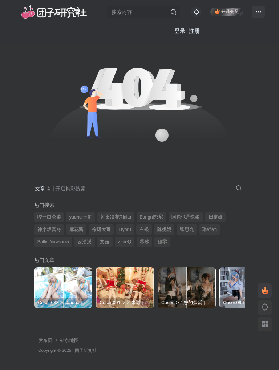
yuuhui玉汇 (80, 217)
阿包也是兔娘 (185, 217)
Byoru (125, 229)
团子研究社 (86, 350)
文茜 (104, 241)
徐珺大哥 (101, 229)
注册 (175, 31)
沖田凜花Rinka (116, 217)
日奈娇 (216, 217)
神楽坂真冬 (49, 229)
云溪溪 (84, 241)
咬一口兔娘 (49, 217)
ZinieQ (124, 241)
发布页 (45, 340)
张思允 (187, 229)
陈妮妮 (164, 229)
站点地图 (69, 340)
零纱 (144, 241)
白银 (144, 229)
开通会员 (226, 12)
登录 (161, 31)
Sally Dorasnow (53, 241)
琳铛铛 (209, 229)
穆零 (162, 241)
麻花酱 (76, 229)
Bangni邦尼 (151, 217)
